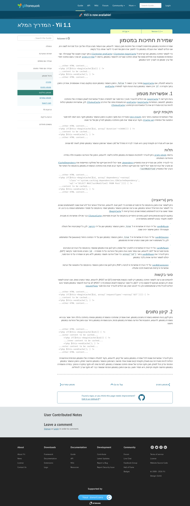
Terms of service (156, 454)
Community (119, 5)
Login (168, 5)
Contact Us (21, 467)
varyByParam (163, 248)
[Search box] (35, 38)
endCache (109, 86)
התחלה (49, 46)
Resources (75, 467)
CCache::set (148, 120)
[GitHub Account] (152, 447)
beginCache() (115, 211)
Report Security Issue (105, 467)
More (132, 5)
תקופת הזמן (135, 116)
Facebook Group (130, 463)
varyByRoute (163, 226)
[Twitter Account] (156, 447)
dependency (128, 162)
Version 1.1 (157, 31)
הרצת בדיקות (46, 117)
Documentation (50, 458)
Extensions (48, 463)
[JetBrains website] (95, 503)
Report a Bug (102, 463)
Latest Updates (103, 458)
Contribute (101, 454)
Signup (47, 428)
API (88, 5)
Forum (105, 5)
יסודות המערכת (45, 53)
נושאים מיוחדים (45, 124)
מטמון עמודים (45, 98)
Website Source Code (159, 463)
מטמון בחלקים (45, 92)
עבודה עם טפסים (45, 61)
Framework (48, 454)
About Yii (21, 454)
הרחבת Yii (47, 109)
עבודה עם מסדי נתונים (42, 68)
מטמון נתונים (45, 87)
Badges (127, 471)
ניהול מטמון (47, 76)
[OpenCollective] (95, 497)
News (19, 458)
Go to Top (117, 384)
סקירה (48, 82)
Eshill (159, 476)
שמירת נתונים (88, 56)
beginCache (148, 83)
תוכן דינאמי (46, 103)
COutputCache (93, 102)
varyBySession (162, 237)
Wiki (96, 5)
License (20, 463)
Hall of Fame (129, 467)
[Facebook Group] (161, 447)
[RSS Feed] (165, 447)
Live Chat (127, 458)
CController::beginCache (125, 53)
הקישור (91, 226)
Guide (80, 5)
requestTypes (92, 285)
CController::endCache (101, 53)
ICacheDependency (67, 162)
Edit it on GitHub (89, 399)
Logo (46, 467)
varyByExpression (160, 265)
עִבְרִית (125, 31)
